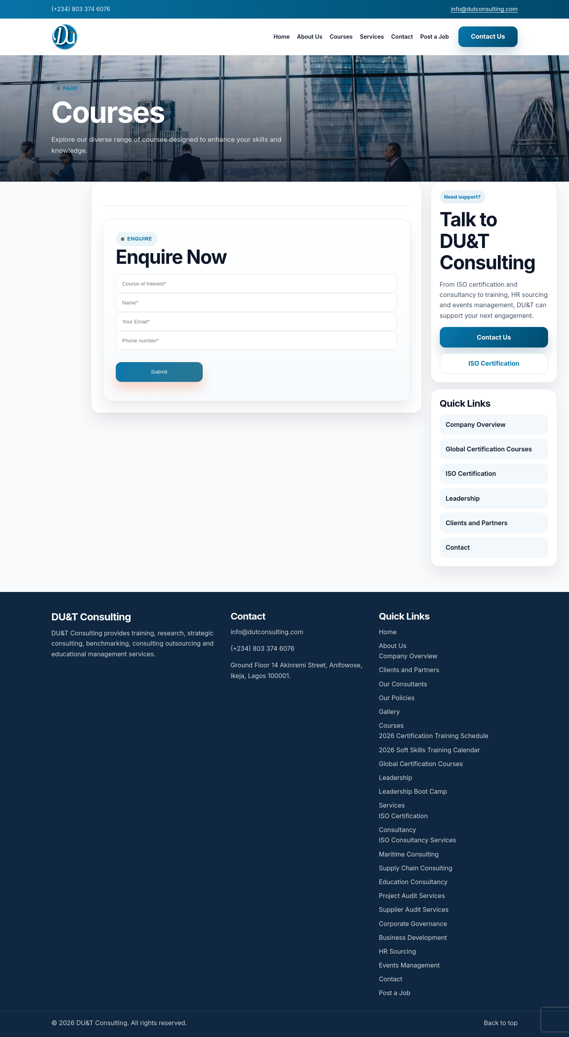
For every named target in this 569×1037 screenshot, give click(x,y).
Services (372, 36)
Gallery (389, 712)
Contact (402, 36)
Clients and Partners (477, 523)
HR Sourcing (397, 951)
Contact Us (488, 36)
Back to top (501, 1023)
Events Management (409, 965)
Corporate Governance (413, 924)
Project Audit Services (412, 896)
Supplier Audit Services (413, 909)
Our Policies (397, 698)
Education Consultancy (413, 882)
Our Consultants (403, 684)
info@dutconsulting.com (484, 9)
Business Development (413, 937)
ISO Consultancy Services (417, 840)
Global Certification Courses (489, 449)
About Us (309, 36)
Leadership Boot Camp (413, 791)
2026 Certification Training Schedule (433, 736)
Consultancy (397, 830)
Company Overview (476, 424)
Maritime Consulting (409, 854)
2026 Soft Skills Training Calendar (429, 750)
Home (281, 36)
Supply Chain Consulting (415, 868)
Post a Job (434, 36)
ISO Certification (493, 363)
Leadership (463, 498)
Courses (341, 36)
